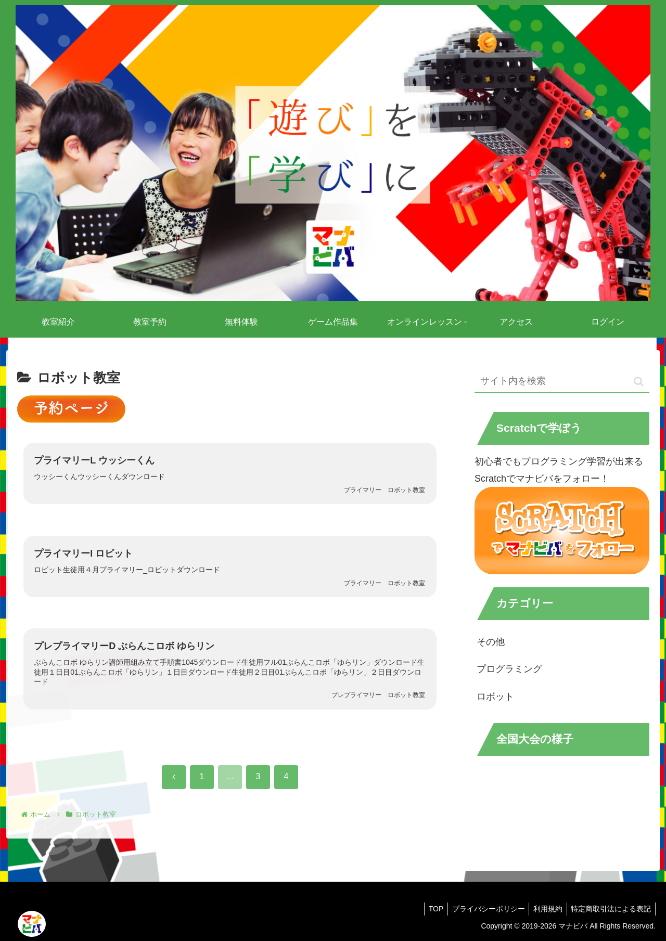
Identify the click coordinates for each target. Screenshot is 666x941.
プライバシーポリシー (482, 909)
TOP (427, 909)
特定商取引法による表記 (610, 909)
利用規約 (544, 909)
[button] (639, 382)
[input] (562, 381)
